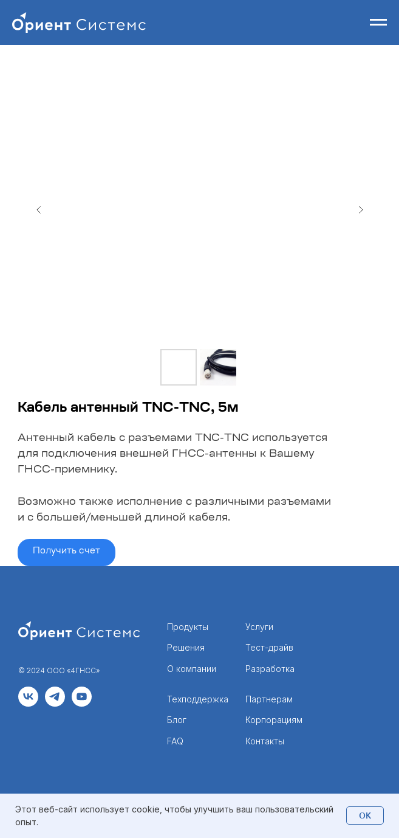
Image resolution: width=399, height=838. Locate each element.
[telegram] (55, 703)
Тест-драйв (269, 647)
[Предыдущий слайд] (39, 210)
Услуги (259, 627)
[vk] (28, 703)
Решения (186, 647)
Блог (176, 720)
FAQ (175, 741)
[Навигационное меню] (378, 22)
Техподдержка (197, 699)
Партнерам (269, 699)
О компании (191, 668)
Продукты (187, 627)
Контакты (264, 741)
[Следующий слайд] (361, 210)
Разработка (270, 668)
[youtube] (82, 703)
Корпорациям (273, 720)
